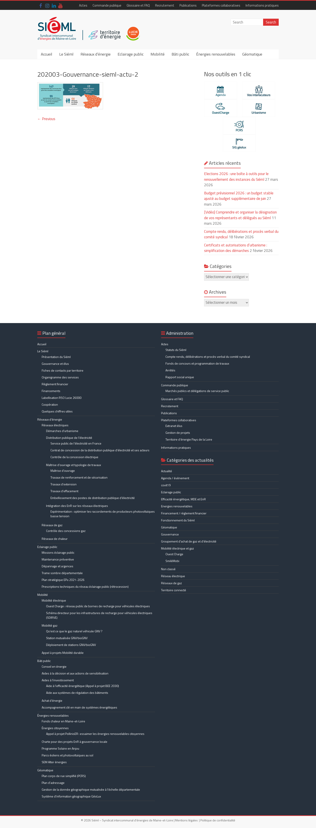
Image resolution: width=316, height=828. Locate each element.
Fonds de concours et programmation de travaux (197, 363)
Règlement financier (55, 384)
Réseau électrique (173, 576)
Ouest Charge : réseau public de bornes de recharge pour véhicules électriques (98, 606)
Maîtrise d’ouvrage (62, 470)
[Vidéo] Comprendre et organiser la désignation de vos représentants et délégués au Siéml (240, 215)
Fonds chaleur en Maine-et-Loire (63, 721)
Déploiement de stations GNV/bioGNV (71, 644)
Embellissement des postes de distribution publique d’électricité (92, 497)
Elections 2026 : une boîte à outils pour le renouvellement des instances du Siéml (236, 176)
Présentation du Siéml (56, 356)
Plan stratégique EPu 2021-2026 (63, 579)
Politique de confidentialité (217, 820)
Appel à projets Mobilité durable (63, 652)
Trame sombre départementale (62, 573)
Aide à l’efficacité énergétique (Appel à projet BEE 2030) (82, 685)
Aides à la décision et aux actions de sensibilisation (75, 673)
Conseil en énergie (54, 666)
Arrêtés (170, 370)
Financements (51, 391)
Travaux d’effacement (64, 491)
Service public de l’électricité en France (75, 443)
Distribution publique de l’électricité (69, 437)
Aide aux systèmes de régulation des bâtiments (77, 692)
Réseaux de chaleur (55, 538)
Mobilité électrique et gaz (177, 548)
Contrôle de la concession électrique (74, 457)
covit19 (166, 485)
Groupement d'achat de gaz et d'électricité (188, 541)
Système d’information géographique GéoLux (71, 796)
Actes (83, 5)
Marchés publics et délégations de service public (197, 391)
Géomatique (252, 54)
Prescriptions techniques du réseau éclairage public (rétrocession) (85, 586)
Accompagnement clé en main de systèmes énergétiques (79, 707)
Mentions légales (186, 820)
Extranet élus (173, 425)
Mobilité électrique (54, 600)
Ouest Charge (174, 554)
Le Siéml (66, 54)
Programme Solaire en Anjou (60, 748)
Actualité (166, 471)
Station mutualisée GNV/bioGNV (67, 638)
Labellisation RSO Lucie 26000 (61, 397)
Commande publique (107, 5)
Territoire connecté (173, 590)
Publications (188, 5)
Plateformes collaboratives (221, 5)
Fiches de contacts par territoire (62, 370)
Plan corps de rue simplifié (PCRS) (64, 776)
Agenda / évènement (175, 478)
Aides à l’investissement (58, 680)
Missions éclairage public (58, 552)
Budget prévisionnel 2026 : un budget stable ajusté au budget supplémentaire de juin (238, 196)
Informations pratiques (262, 5)
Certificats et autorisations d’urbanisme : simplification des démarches (235, 248)
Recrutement (164, 5)
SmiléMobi (172, 561)
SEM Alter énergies (54, 762)
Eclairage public (131, 54)
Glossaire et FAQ (138, 5)
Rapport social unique (179, 377)
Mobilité (158, 54)
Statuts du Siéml (175, 349)
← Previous (46, 119)
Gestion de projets (177, 432)
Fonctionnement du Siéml (178, 520)
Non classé (168, 569)
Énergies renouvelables (215, 54)
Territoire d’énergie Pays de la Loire (188, 439)
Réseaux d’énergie (96, 54)
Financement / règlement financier (183, 513)
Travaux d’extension (63, 484)
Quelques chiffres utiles (57, 411)
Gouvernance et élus (55, 363)
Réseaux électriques (55, 425)
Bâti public (180, 54)
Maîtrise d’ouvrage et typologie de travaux (73, 465)
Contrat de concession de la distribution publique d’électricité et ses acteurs (99, 450)
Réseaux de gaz (52, 525)
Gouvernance (170, 534)
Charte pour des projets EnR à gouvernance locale (74, 741)
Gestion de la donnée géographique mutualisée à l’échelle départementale (91, 789)
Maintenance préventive (58, 559)
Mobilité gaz (49, 625)
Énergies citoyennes (55, 728)
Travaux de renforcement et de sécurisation (79, 477)
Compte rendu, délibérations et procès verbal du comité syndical (207, 356)
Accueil (46, 54)
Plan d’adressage (53, 782)
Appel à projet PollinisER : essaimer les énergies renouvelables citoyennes (95, 733)
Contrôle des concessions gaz (66, 530)
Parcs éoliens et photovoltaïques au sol (67, 755)
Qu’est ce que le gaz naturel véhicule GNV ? (74, 631)
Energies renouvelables (176, 506)
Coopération (50, 404)
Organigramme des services (60, 377)
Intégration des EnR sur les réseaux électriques (77, 505)
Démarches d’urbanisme (62, 430)
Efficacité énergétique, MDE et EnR (183, 499)
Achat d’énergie (52, 700)
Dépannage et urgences (57, 566)
